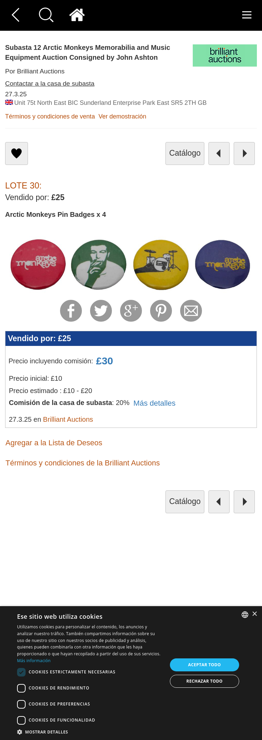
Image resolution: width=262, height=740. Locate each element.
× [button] (254, 614)
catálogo (185, 153)
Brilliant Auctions (68, 419)
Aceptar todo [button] (204, 665)
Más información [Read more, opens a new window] (33, 661)
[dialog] (131, 673)
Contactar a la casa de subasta (49, 83)
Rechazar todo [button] (204, 681)
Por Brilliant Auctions (34, 71)
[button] (90, 731)
